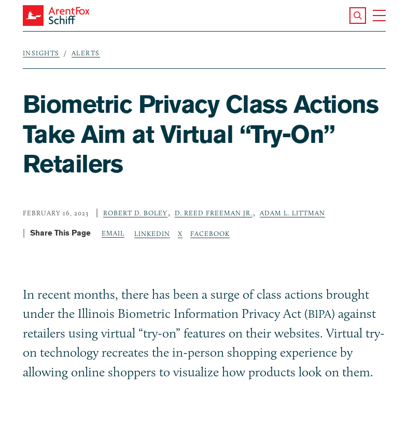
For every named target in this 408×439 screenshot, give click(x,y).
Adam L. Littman (292, 213)
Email (113, 233)
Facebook (210, 233)
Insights (41, 53)
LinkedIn (152, 233)
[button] (357, 15)
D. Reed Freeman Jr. (213, 213)
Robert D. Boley (135, 213)
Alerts (86, 53)
